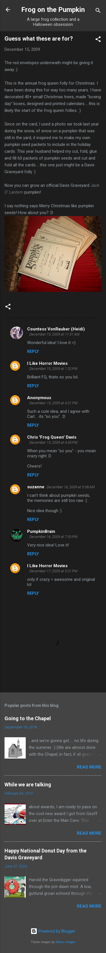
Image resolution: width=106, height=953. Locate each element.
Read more (89, 767)
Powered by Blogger (53, 931)
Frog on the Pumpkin (53, 10)
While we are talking (28, 784)
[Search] (98, 11)
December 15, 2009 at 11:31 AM (54, 334)
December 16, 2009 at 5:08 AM (71, 487)
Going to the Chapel (28, 718)
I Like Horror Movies (47, 363)
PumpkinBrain (41, 531)
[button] (98, 40)
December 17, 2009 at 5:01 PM (53, 571)
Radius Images (65, 942)
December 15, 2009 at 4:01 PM (53, 403)
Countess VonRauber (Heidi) (56, 329)
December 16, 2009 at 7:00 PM (53, 537)
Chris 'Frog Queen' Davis (51, 437)
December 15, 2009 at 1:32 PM (53, 368)
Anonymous (39, 397)
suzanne (35, 486)
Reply (33, 351)
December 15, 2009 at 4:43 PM (53, 442)
